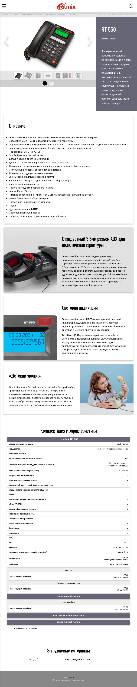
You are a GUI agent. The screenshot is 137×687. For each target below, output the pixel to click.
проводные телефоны (56, 15)
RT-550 (73, 15)
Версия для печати (126, 15)
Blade (65, 677)
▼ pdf (33, 659)
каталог (14, 15)
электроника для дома (31, 15)
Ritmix (5, 15)
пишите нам (78, 680)
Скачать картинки (107, 15)
